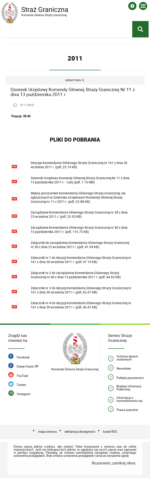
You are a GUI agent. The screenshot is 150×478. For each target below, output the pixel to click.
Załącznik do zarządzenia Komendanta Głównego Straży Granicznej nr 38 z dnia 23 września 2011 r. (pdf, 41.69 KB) (80, 244)
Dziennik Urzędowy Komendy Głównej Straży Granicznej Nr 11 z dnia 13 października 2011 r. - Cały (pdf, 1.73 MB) (80, 180)
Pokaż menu (73, 80)
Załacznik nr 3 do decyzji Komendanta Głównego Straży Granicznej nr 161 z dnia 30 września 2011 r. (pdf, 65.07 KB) (81, 290)
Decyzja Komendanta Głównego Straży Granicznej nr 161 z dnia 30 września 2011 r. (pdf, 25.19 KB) (79, 165)
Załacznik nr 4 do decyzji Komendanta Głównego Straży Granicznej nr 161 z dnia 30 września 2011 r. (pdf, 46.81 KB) (81, 305)
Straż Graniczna (38, 9)
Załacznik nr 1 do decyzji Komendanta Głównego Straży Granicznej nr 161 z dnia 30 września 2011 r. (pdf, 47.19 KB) (81, 259)
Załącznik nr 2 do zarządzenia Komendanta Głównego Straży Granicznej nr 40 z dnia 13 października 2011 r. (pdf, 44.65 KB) (76, 275)
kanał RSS (110, 431)
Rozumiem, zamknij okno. (114, 463)
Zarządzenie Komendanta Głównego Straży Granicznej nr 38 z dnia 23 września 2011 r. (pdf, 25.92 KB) (79, 214)
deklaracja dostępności (80, 431)
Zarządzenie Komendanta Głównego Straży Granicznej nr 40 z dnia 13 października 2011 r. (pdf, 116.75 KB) (79, 229)
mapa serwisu (47, 431)
